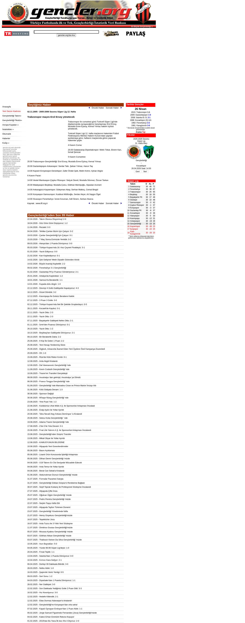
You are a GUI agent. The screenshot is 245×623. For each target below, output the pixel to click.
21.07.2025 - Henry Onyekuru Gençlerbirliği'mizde (49, 515)
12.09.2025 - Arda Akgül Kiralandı (42, 361)
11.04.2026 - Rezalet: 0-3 (38, 227)
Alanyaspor (135, 216)
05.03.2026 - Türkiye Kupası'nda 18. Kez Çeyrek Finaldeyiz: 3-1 (56, 247)
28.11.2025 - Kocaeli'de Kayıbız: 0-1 (43, 308)
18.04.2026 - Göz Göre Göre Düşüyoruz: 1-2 (47, 223)
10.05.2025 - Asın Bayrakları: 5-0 (42, 544)
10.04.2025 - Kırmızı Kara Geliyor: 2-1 (44, 560)
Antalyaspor (135, 221)
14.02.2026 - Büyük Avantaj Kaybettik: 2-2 (46, 264)
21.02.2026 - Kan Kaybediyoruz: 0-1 (43, 255)
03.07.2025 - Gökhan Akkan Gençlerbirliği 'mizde (49, 535)
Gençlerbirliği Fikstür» (12, 120)
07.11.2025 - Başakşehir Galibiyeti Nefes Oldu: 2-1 (50, 320)
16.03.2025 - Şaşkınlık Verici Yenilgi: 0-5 (45, 572)
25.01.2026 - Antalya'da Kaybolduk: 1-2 (45, 276)
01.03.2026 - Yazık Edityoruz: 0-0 (42, 251)
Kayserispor (135, 226)
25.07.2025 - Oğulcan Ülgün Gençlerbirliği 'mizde (49, 495)
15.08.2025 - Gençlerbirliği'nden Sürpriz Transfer (49, 434)
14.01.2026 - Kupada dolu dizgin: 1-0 (44, 284)
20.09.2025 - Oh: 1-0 (36, 353)
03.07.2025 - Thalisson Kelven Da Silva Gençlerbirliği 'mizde (54, 540)
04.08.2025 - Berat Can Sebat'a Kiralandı (45, 471)
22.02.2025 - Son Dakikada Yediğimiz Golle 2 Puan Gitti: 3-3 (54, 588)
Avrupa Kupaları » (10, 125)
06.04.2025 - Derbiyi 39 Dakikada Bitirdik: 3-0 (47, 564)
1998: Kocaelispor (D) (140, 120)
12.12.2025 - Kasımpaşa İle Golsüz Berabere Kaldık (50, 296)
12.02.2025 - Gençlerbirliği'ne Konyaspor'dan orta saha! (52, 604)
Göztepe (133, 200)
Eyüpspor (134, 229)
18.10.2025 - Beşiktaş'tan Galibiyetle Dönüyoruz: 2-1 (51, 333)
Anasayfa (6, 107)
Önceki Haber (96, 108)
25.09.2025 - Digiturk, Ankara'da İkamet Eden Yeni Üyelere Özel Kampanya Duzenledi (66, 349)
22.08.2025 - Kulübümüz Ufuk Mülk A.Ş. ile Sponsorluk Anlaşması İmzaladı (61, 406)
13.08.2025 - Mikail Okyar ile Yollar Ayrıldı (46, 438)
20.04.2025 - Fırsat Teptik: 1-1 (40, 552)
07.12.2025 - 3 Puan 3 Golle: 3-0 (42, 300)
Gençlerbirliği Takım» (11, 116)
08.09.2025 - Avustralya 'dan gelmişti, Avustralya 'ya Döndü (54, 377)
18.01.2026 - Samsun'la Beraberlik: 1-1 (44, 280)
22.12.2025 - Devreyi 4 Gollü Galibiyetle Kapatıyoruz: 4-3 (53, 288)
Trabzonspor (135, 192)
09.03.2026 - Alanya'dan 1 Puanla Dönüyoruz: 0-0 (49, 243)
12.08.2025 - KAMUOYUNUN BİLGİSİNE (46, 442)
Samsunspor (135, 202)
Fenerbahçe (135, 189)
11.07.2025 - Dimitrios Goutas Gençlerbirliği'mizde (49, 527)
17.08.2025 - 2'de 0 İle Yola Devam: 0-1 (45, 426)
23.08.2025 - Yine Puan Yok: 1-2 (42, 402)
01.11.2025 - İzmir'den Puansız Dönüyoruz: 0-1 (48, 324)
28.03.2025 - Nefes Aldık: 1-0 (40, 568)
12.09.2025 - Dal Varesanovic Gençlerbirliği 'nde (49, 365)
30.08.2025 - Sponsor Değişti (40, 393)
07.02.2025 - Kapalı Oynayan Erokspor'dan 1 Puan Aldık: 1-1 (54, 609)
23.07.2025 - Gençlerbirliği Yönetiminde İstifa (47, 511)
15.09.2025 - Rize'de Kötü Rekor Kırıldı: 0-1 (47, 357)
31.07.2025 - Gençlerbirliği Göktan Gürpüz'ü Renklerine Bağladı (56, 483)
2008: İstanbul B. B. (140, 117)
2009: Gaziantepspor (140, 115)
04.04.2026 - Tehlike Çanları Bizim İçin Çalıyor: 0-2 (50, 231)
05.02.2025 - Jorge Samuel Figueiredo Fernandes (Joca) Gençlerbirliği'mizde (62, 613)
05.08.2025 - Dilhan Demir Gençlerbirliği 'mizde (48, 458)
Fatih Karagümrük (135, 233)
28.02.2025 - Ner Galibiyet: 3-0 (41, 584)
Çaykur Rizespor (137, 205)
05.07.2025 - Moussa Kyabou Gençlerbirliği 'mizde (50, 531)
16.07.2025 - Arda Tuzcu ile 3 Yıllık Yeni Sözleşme (50, 523)
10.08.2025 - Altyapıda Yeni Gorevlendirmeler (47, 446)
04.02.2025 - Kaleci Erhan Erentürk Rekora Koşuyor (50, 617)
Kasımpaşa (135, 218)
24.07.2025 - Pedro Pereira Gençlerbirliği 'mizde (49, 499)
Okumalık (6, 134)
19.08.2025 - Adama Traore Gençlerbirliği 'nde (48, 422)
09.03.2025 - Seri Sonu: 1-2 (39, 576)
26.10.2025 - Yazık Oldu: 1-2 (40, 329)
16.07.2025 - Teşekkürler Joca (41, 519)
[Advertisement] (78, 79)
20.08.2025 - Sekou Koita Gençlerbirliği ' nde (47, 418)
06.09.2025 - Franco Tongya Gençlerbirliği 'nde (48, 381)
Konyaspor (134, 208)
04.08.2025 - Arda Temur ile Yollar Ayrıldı (45, 466)
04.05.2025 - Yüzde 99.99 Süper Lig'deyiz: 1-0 (48, 548)
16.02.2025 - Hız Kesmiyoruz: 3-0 (42, 592)
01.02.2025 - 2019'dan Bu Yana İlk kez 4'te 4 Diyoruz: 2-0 (53, 621)
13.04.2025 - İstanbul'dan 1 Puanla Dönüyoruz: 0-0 (50, 556)
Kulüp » (5, 143)
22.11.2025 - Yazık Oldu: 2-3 (40, 312)
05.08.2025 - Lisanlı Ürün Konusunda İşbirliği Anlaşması (52, 454)
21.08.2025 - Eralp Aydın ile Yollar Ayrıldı (45, 410)
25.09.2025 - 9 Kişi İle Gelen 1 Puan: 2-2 (45, 341)
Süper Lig (133, 181)
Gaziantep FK (136, 210)
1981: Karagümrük (140, 125)
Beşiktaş (133, 194)
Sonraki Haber (114, 108)
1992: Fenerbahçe (140, 123)
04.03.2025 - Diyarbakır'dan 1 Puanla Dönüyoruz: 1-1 (51, 580)
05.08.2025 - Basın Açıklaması (41, 450)
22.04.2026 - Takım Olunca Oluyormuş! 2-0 (46, 219)
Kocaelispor (135, 213)
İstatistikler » (8, 129)
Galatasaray (135, 186)
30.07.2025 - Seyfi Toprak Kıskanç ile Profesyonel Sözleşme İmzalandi (59, 487)
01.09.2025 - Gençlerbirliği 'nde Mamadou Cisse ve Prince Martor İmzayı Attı (61, 385)
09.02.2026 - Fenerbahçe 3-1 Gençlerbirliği (46, 268)
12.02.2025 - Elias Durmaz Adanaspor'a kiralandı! (49, 600)
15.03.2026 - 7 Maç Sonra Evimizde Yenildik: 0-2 (49, 239)
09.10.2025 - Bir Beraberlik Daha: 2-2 (44, 337)
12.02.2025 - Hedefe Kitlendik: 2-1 (42, 596)
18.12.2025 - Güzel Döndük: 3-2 (41, 292)
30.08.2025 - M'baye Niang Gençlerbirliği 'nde (47, 397)
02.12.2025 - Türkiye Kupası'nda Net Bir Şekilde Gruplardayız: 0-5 (57, 304)
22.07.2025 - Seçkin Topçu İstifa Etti (43, 503)
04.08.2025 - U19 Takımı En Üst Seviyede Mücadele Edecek (54, 462)
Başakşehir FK (136, 197)
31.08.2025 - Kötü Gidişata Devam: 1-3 (44, 389)
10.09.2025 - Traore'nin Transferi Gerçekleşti (47, 373)
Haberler (6, 138)
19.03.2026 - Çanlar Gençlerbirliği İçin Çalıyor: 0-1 (49, 235)
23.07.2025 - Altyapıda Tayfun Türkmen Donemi (48, 507)
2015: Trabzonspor (140, 112)
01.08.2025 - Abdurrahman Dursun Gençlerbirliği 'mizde (52, 475)
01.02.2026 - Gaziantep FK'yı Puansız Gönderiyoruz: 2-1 (52, 272)
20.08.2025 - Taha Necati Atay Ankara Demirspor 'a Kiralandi (54, 414)
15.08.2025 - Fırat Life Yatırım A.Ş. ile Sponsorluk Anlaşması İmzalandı (59, 430)
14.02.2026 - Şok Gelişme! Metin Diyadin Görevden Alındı (53, 260)
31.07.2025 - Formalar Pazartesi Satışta (45, 479)
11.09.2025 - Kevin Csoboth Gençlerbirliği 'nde (48, 369)
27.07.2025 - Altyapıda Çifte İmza (42, 491)
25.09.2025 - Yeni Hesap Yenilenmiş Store (46, 345)
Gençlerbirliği (135, 224)
